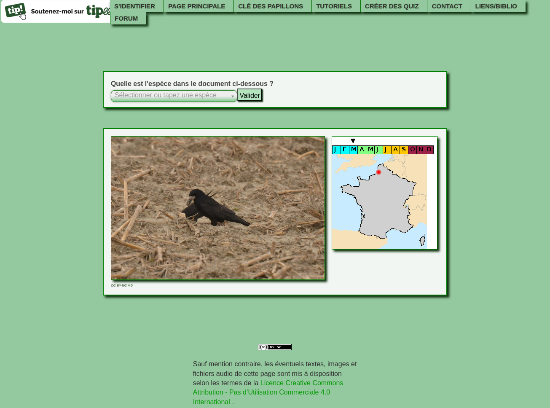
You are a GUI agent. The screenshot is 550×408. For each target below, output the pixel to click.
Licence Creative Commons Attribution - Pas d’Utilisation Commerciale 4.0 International (268, 392)
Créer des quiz (392, 6)
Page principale (196, 6)
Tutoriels (334, 6)
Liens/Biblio (496, 6)
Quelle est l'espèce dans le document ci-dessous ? (192, 83)
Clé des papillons (270, 6)
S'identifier (134, 6)
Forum (126, 18)
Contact (447, 6)
